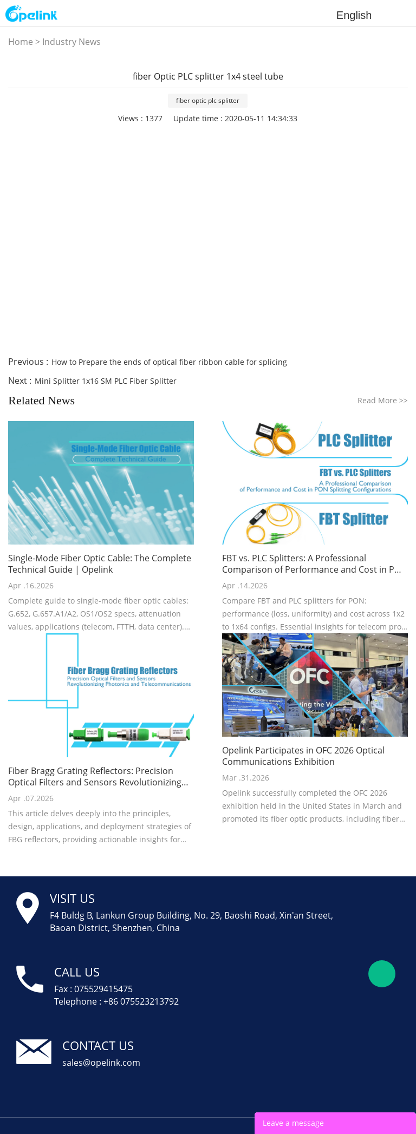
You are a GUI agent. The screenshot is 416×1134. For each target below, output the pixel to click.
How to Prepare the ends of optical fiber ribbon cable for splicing (169, 362)
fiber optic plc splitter (207, 100)
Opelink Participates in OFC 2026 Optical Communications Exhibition (303, 756)
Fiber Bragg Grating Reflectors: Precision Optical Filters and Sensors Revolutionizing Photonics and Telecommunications (94, 776)
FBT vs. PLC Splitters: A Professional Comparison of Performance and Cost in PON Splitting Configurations (314, 564)
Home (20, 42)
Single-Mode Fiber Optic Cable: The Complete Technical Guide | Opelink (99, 564)
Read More (383, 400)
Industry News (71, 42)
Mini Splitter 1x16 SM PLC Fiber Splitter (106, 381)
